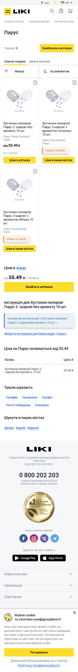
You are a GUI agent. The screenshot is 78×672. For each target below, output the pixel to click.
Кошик (70, 10)
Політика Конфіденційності (39, 665)
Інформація (38, 585)
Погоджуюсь (39, 652)
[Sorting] (58, 71)
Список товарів (61, 10)
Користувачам (38, 574)
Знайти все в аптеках (57, 48)
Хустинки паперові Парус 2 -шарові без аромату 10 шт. (17, 127)
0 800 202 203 (39, 475)
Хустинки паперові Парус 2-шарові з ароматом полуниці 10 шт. (56, 128)
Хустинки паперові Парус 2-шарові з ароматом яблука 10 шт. (18, 217)
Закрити (74, 612)
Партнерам (38, 596)
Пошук (52, 10)
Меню (7, 11)
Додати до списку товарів (35, 82)
